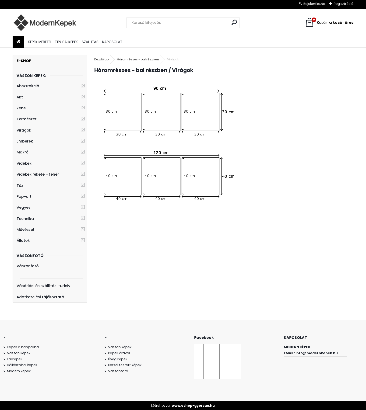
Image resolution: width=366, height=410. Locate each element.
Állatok (23, 240)
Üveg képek (117, 359)
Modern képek (19, 371)
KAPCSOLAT (112, 41)
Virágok (24, 130)
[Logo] (45, 22)
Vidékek (24, 163)
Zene (21, 108)
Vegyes (24, 207)
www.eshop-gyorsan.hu (193, 405)
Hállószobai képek (22, 365)
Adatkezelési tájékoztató (40, 297)
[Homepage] (18, 42)
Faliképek (14, 359)
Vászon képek (18, 353)
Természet (27, 119)
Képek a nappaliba (23, 347)
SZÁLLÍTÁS (90, 41)
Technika (25, 218)
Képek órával (119, 353)
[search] (234, 22)
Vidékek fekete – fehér (38, 174)
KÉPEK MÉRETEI (39, 41)
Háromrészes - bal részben (138, 59)
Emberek (25, 141)
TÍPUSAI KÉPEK (66, 41)
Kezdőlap (101, 59)
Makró (22, 152)
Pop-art (24, 196)
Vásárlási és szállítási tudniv (43, 285)
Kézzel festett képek (124, 365)
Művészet (26, 229)
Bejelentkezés (314, 3)
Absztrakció (28, 86)
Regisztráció (343, 3)
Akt (20, 97)
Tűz (20, 185)
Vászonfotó (28, 266)
